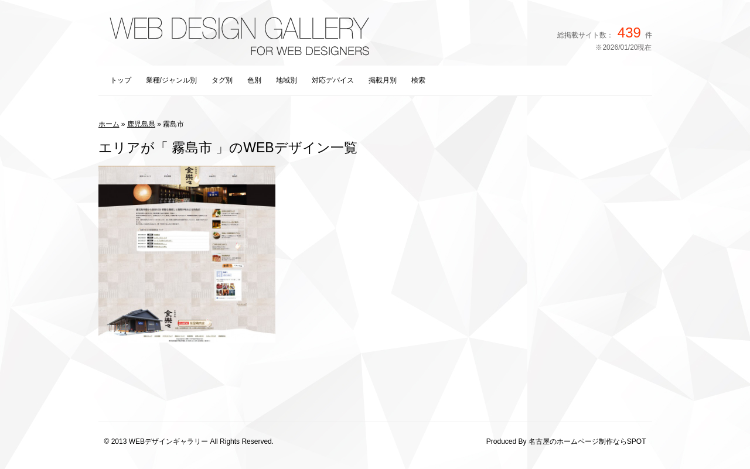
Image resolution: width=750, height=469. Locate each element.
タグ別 (222, 80)
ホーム (109, 124)
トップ (120, 80)
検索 (418, 80)
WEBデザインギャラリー (168, 441)
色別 (254, 80)
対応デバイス (333, 80)
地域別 (286, 80)
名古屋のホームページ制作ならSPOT (587, 441)
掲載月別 (383, 80)
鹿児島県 (141, 124)
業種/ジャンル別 (171, 80)
